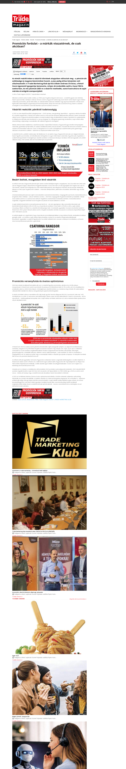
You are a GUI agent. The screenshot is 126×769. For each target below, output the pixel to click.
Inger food (15, 655)
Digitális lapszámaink (22, 35)
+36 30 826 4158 (18, 2)
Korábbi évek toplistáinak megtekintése (101, 197)
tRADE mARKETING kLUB (62, 399)
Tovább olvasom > (17, 596)
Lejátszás (31, 71)
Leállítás (51, 71)
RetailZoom (30, 399)
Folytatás (44, 71)
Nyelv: (60, 71)
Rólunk (26, 32)
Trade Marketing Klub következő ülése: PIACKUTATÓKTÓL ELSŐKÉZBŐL (33, 531)
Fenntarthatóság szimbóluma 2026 (101, 154)
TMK (36, 399)
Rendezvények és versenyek (101, 32)
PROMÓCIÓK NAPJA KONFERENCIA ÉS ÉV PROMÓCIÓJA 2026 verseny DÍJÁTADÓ (103, 161)
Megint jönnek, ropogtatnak (20, 716)
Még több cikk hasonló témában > (78, 599)
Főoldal (17, 32)
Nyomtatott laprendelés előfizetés (99, 131)
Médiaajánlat (68, 32)
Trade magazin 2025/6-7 (46, 399)
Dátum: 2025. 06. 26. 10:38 (20, 53)
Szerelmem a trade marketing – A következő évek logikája (29, 470)
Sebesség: (24, 74)
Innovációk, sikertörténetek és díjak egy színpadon (27, 592)
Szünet (38, 71)
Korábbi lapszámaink (97, 129)
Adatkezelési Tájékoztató (97, 267)
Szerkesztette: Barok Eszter (20, 52)
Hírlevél (62, 2)
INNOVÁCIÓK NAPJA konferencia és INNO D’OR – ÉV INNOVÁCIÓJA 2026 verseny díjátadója (102, 168)
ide (96, 137)
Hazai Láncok (22, 399)
